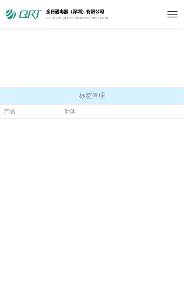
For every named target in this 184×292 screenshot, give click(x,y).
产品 (9, 111)
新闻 (70, 111)
